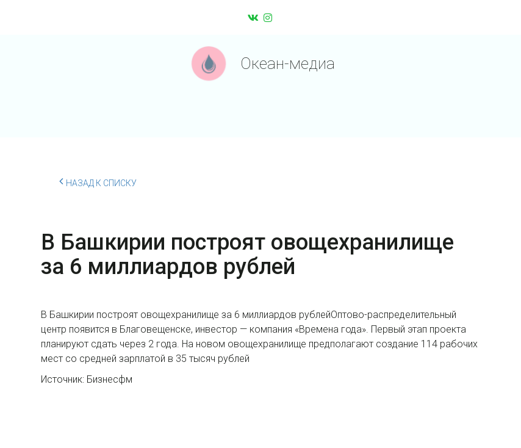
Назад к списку (98, 181)
